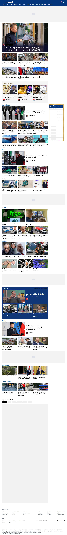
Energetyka (5, 365)
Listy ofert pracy (59, 513)
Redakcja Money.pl (49, 514)
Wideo (5, 288)
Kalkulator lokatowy (40, 514)
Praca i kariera (6, 381)
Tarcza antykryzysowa (5, 513)
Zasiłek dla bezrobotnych (26, 513)
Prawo (4, 321)
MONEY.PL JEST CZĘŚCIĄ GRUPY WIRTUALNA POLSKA (10, 525)
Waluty (46, 241)
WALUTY (56, 106)
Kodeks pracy (39, 513)
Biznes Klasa (37, 288)
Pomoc (10, 522)
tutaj (20, 533)
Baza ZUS (48, 513)
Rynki (4, 241)
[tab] (4, 402)
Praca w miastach (4, 514)
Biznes (4, 207)
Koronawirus (14, 513)
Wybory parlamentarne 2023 (60, 514)
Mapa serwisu (4, 522)
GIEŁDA (53, 106)
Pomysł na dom (44, 288)
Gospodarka (6, 105)
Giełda (41, 241)
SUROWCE (60, 106)
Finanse (4, 150)
